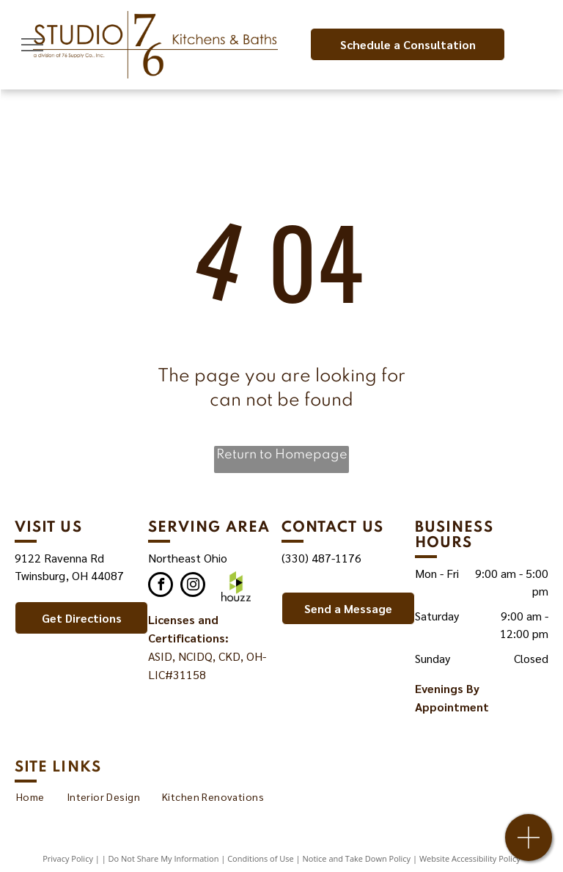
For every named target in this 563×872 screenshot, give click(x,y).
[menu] (32, 45)
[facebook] (160, 586)
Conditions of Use (260, 858)
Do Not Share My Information (163, 858)
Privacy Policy (68, 858)
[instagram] (192, 586)
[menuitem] (30, 796)
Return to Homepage (281, 454)
